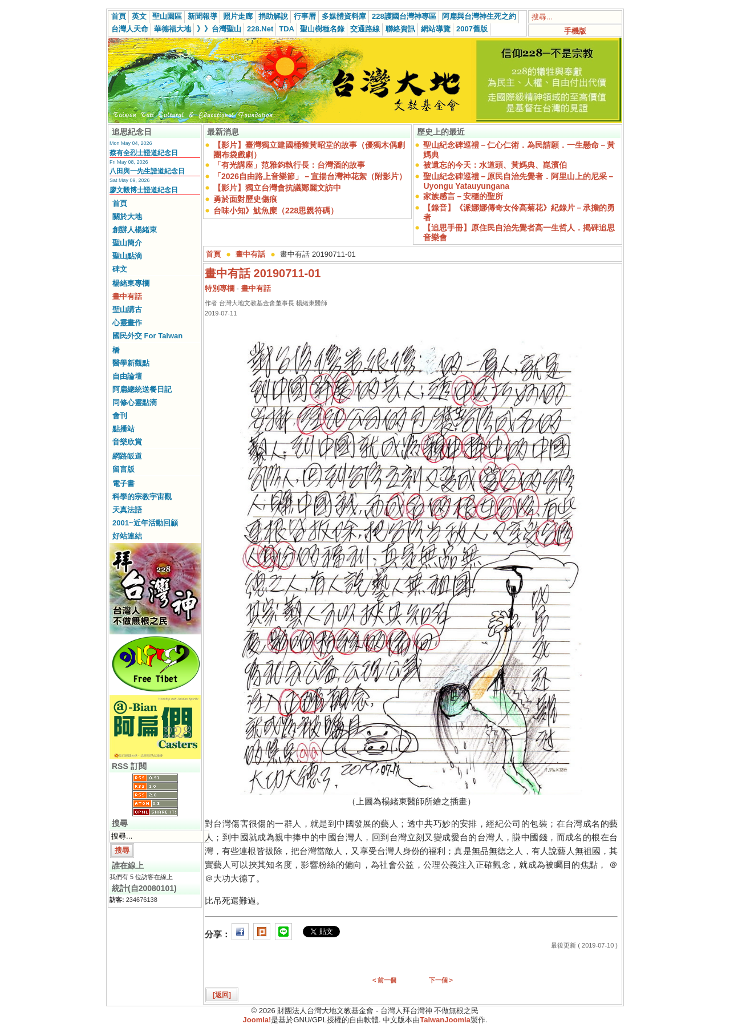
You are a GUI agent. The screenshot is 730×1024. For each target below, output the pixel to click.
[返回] (222, 995)
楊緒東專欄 (130, 283)
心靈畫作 (127, 322)
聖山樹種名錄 (322, 29)
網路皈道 (127, 456)
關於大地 (127, 216)
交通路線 (365, 29)
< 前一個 (384, 980)
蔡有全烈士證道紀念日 (144, 153)
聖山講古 (127, 309)
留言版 (123, 469)
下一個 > (441, 980)
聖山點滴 (127, 256)
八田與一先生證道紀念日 (147, 171)
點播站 (123, 428)
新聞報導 (202, 16)
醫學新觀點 (130, 363)
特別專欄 (219, 288)
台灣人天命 (129, 29)
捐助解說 (273, 16)
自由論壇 (127, 376)
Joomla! (257, 1019)
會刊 (119, 415)
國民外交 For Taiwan (147, 335)
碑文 (119, 269)
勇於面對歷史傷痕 (245, 199)
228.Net (260, 29)
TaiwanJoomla (445, 1019)
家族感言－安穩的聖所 (463, 196)
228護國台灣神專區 (404, 16)
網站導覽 (436, 29)
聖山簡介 (127, 242)
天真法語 (127, 509)
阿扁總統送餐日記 (142, 389)
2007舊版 (472, 29)
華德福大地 (172, 29)
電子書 (123, 483)
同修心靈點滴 (134, 402)
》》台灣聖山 (219, 29)
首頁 (118, 16)
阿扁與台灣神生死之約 (479, 16)
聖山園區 (167, 16)
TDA (286, 29)
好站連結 (127, 536)
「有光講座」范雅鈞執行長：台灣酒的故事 (289, 164)
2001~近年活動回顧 (145, 523)
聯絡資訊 (400, 29)
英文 (139, 16)
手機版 (575, 31)
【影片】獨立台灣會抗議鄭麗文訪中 (277, 187)
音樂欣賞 (127, 442)
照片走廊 (238, 16)
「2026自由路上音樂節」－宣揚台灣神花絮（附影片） (310, 176)
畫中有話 (127, 296)
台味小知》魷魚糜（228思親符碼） (275, 210)
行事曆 (305, 16)
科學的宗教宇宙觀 (142, 496)
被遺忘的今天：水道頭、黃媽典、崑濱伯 (495, 164)
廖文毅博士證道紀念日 (144, 190)
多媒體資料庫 (344, 16)
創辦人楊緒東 (134, 229)
